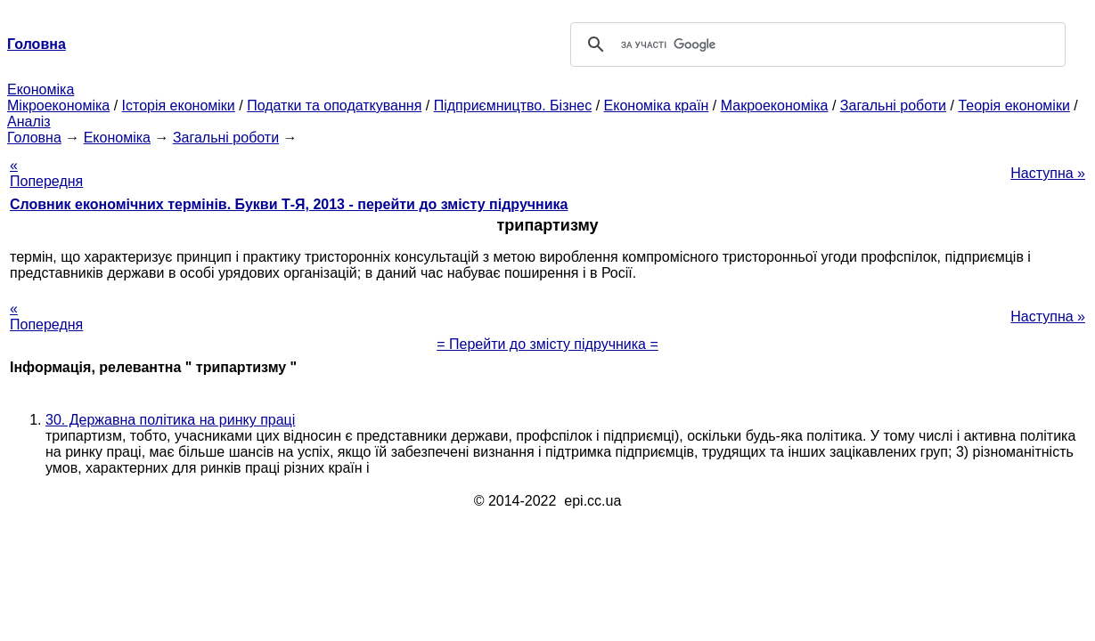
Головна (34, 137)
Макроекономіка (775, 105)
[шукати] (815, 44)
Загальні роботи (893, 105)
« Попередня (46, 173)
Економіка (40, 89)
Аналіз (29, 121)
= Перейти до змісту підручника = (547, 344)
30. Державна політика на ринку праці (170, 419)
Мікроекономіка (58, 105)
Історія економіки (178, 105)
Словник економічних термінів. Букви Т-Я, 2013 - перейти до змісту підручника (289, 204)
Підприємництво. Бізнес (513, 105)
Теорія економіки (1013, 105)
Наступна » (1047, 173)
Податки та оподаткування (334, 105)
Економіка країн (656, 105)
